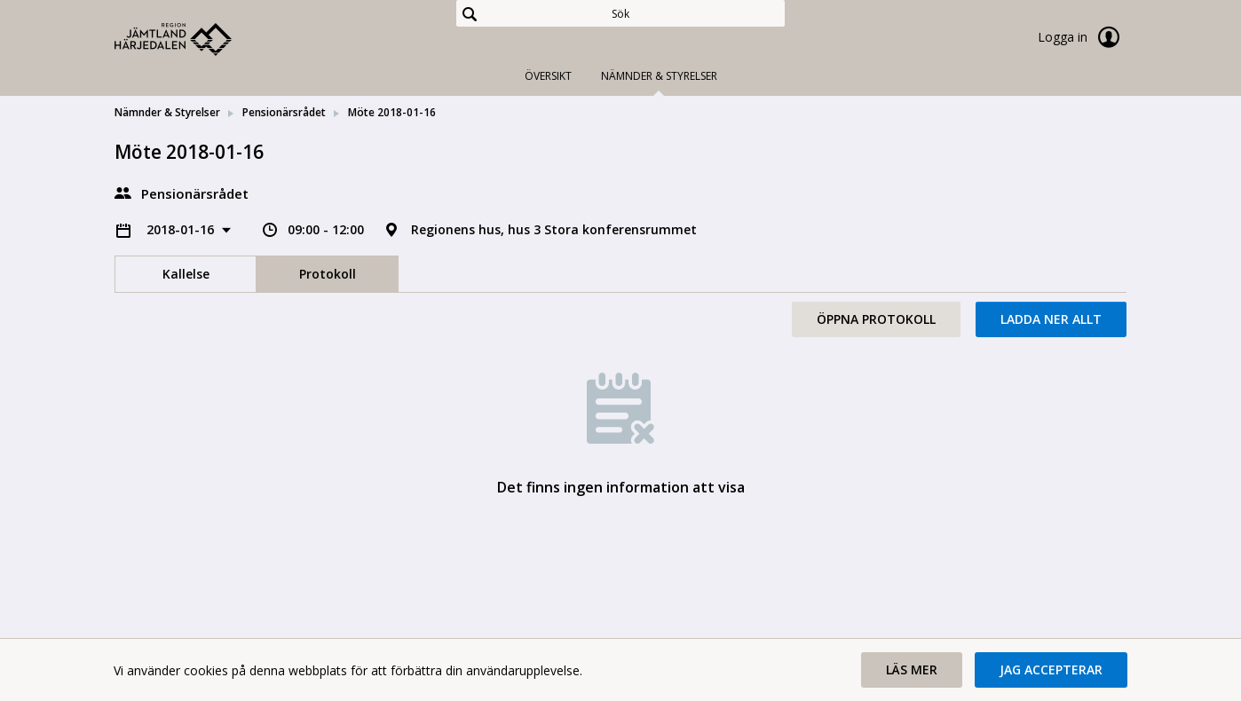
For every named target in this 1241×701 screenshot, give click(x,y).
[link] (203, 39)
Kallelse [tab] (185, 273)
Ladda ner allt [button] (1051, 319)
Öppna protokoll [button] (876, 319)
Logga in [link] (1082, 37)
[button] (911, 670)
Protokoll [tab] (327, 273)
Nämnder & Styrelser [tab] (659, 75)
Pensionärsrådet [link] (284, 112)
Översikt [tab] (548, 75)
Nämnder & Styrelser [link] (167, 112)
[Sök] (620, 13)
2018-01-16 (181, 229)
